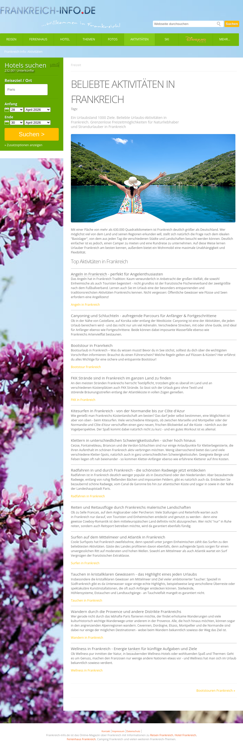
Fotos (112, 39)
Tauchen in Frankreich (86, 600)
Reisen (11, 39)
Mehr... (224, 39)
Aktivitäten (139, 39)
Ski (167, 39)
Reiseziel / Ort (18, 81)
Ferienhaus (38, 39)
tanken (134, 648)
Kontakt (106, 731)
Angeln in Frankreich (89, 273)
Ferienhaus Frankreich (81, 739)
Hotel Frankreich (185, 735)
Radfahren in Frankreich (88, 496)
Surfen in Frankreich (85, 563)
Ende (9, 117)
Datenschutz (133, 731)
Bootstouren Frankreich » (215, 690)
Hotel (65, 39)
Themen (89, 39)
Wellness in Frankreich (87, 670)
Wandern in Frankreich (87, 637)
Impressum (118, 731)
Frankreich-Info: (15, 52)
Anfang (11, 104)
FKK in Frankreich (83, 400)
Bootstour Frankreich (86, 367)
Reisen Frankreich (161, 735)
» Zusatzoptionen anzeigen (23, 145)
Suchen (232, 24)
